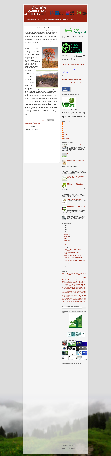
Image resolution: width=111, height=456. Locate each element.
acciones (31, 122)
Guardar (66, 72)
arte (85, 274)
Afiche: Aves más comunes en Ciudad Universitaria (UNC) (75, 145)
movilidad (78, 292)
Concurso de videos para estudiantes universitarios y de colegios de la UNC (75, 184)
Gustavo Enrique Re (67, 124)
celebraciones (69, 277)
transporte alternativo (75, 301)
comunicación (75, 279)
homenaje (81, 288)
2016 (64, 225)
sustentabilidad (80, 299)
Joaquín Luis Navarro (67, 128)
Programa (84, 295)
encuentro (84, 282)
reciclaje (68, 296)
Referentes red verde (69, 298)
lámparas (84, 291)
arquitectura (82, 274)
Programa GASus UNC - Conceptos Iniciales (71, 81)
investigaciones (64, 291)
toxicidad (68, 301)
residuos (84, 298)
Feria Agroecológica (68, 287)
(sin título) (69, 153)
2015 (64, 227)
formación (84, 287)
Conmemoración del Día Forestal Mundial (73, 255)
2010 (64, 268)
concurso (64, 281)
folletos (73, 287)
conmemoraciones (51, 122)
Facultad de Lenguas (78, 285)
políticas (67, 295)
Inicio (43, 165)
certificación (78, 277)
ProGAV (79, 295)
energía (63, 284)
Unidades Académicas (68, 302)
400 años (63, 273)
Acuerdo (77, 273)
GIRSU (77, 288)
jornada (68, 291)
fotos (67, 288)
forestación (35, 123)
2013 (64, 231)
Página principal (65, 77)
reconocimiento (74, 296)
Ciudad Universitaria (42, 122)
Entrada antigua (53, 165)
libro (67, 292)
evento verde (64, 285)
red (77, 296)
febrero (65, 263)
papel (76, 293)
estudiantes (78, 284)
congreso (75, 281)
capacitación (76, 276)
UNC (39, 123)
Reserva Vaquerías (77, 298)
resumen (63, 299)
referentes (63, 298)
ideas (85, 288)
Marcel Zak (65, 134)
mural (82, 292)
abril (65, 245)
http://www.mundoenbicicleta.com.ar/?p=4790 (32, 117)
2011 (64, 266)
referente (84, 296)
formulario (63, 288)
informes (63, 289)
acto (74, 273)
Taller (85, 299)
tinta (65, 301)
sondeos (74, 299)
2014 (64, 229)
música (85, 292)
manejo (75, 292)
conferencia (70, 281)
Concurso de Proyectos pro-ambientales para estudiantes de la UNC (75, 177)
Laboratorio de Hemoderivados (75, 291)
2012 (64, 233)
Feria (62, 287)
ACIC (72, 273)
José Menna (65, 130)
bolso (69, 276)
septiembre (66, 240)
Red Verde (80, 296)
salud (69, 299)
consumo (73, 282)
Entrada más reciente (31, 165)
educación (80, 282)
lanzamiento (64, 292)
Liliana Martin (66, 132)
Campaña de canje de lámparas (74, 199)
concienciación (83, 279)
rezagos (66, 299)
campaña (72, 276)
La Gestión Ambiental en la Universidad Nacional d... (73, 79)
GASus (69, 288)
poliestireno (63, 295)
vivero (77, 302)
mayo (65, 244)
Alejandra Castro (66, 122)
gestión (73, 288)
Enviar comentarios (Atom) (36, 168)
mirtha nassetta (66, 138)
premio (70, 295)
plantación (84, 293)
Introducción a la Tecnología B (69, 126)
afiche (81, 273)
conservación (64, 282)
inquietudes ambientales (75, 289)
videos (74, 302)
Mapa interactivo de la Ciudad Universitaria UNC (72, 82)
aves (62, 276)
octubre (66, 238)
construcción (68, 282)
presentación (74, 295)
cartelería (80, 276)
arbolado (36, 122)
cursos (76, 282)
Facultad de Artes (71, 285)
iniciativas (68, 289)
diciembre (66, 234)
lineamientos (70, 292)
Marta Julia (65, 136)
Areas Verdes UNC (75, 274)
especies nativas (28, 123)
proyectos (64, 296)
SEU (71, 299)
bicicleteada (65, 276)
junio (65, 242)
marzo (65, 247)
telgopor (63, 301)
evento (83, 284)
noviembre (66, 236)
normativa (64, 293)
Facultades (84, 285)
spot (77, 299)
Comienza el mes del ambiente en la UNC (76, 215)
